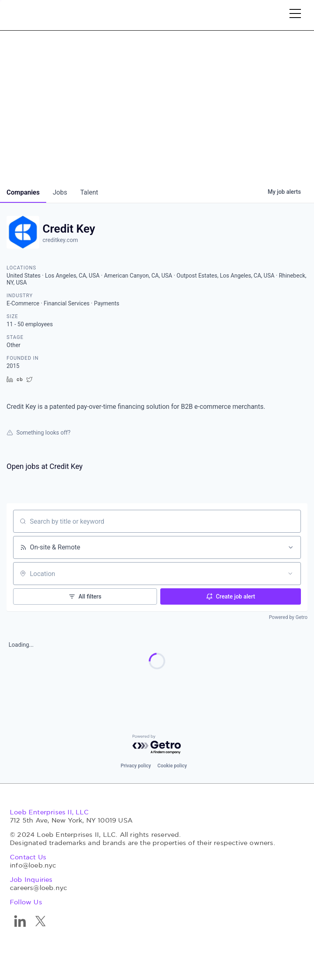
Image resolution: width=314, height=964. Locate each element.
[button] (295, 15)
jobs (60, 192)
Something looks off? (38, 432)
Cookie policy (172, 766)
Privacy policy (136, 766)
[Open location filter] (290, 574)
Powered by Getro (288, 617)
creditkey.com (60, 240)
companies (23, 192)
